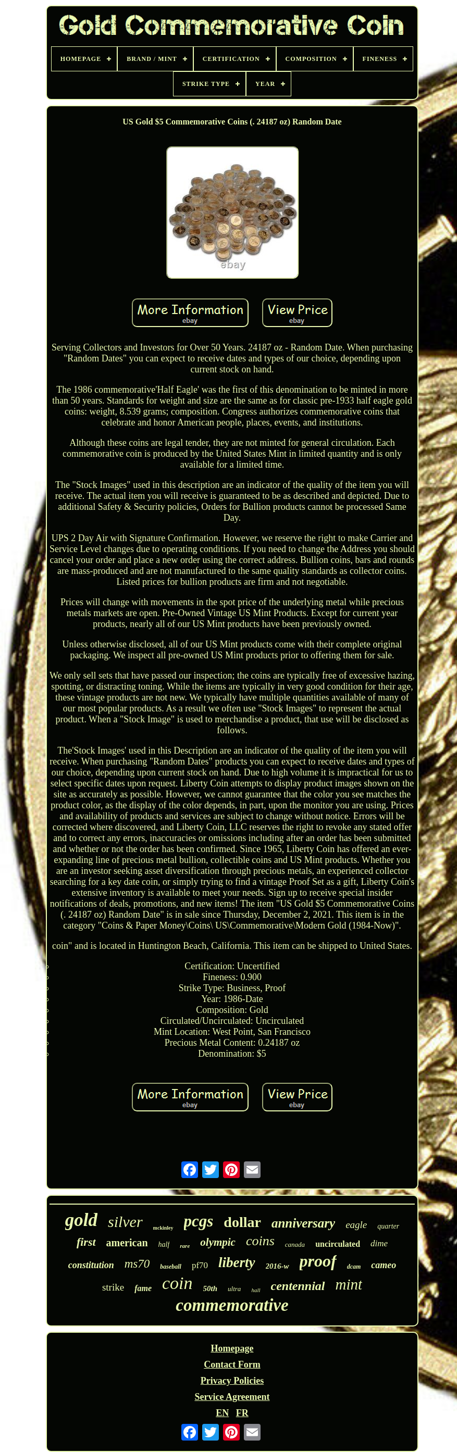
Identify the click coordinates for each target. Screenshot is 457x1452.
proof (318, 1260)
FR (242, 1413)
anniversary (303, 1223)
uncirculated (337, 1244)
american (127, 1242)
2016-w (277, 1266)
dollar (242, 1222)
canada (295, 1244)
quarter (388, 1226)
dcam (354, 1266)
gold (81, 1220)
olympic (218, 1242)
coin (177, 1283)
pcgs (199, 1221)
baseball (170, 1266)
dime (379, 1243)
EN (222, 1413)
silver (125, 1221)
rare (185, 1246)
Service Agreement (231, 1397)
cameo (383, 1265)
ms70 (137, 1263)
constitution (91, 1265)
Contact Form (232, 1364)
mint (349, 1284)
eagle (356, 1224)
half (164, 1244)
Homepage (232, 1348)
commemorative (232, 1305)
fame (143, 1288)
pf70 (200, 1265)
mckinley (163, 1228)
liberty (236, 1262)
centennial (298, 1286)
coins (260, 1240)
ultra (234, 1289)
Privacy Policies (232, 1380)
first (86, 1241)
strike (113, 1287)
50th (210, 1288)
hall (255, 1290)
